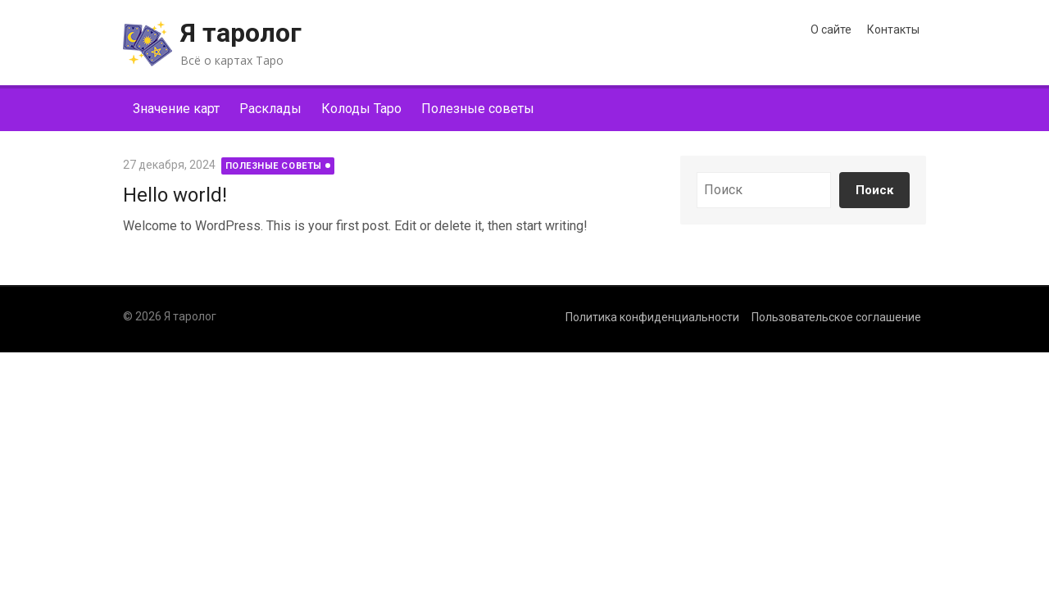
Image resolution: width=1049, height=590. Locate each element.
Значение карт (176, 108)
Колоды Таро (361, 108)
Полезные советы (477, 108)
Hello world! (175, 195)
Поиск (874, 190)
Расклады (270, 108)
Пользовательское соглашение (836, 317)
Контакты (893, 29)
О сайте (831, 29)
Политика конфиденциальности (652, 317)
